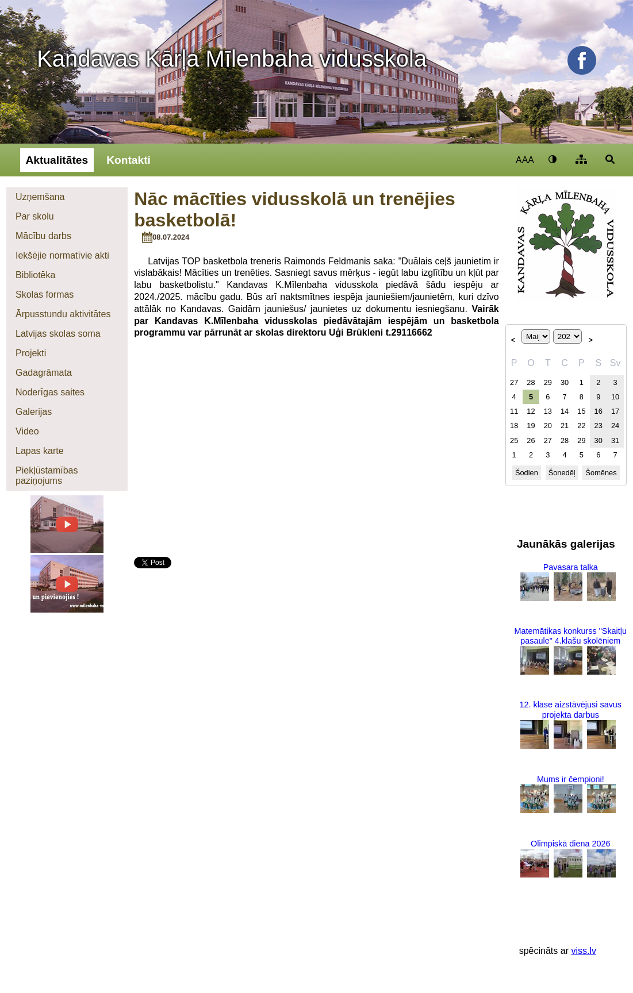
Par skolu (35, 216)
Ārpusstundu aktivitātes (63, 314)
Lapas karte (40, 451)
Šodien (526, 472)
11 (514, 411)
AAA (525, 160)
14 (565, 411)
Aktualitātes (56, 160)
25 (514, 440)
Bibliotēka (35, 275)
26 (531, 440)
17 (615, 411)
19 (531, 425)
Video (27, 431)
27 (514, 382)
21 (565, 425)
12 (531, 411)
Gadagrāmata (44, 373)
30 (565, 382)
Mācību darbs (43, 236)
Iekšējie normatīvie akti (62, 255)
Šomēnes (601, 472)
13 (548, 411)
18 (514, 425)
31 (615, 440)
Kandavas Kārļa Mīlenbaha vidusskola (232, 58)
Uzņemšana (40, 197)
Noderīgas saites (50, 392)
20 (548, 425)
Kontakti (128, 160)
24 (615, 425)
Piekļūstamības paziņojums (47, 475)
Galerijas (34, 412)
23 (598, 425)
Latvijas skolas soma (58, 333)
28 (531, 382)
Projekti (31, 353)
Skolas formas (45, 294)
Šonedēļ (562, 472)
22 (581, 425)
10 (615, 396)
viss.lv (583, 951)
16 (598, 411)
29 (548, 382)
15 (581, 411)
